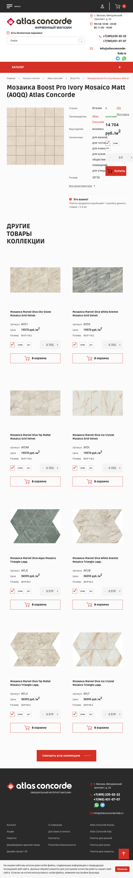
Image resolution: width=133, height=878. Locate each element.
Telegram (118, 59)
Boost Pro (75, 78)
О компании (55, 825)
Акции (10, 831)
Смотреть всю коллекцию (61, 755)
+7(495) (114, 36)
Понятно (122, 869)
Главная (11, 78)
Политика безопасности (62, 845)
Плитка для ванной (101, 838)
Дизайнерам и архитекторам (23, 845)
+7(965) (114, 41)
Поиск (80, 40)
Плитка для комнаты (102, 852)
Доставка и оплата (59, 831)
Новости (11, 838)
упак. (115, 143)
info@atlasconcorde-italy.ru (113, 51)
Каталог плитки (31, 78)
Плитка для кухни (100, 845)
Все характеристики (80, 186)
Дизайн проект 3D (17, 852)
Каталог (11, 825)
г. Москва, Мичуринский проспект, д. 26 (108, 17)
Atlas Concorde (54, 78)
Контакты (54, 838)
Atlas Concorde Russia (102, 825)
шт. (108, 148)
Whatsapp (124, 59)
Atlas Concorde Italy (101, 831)
